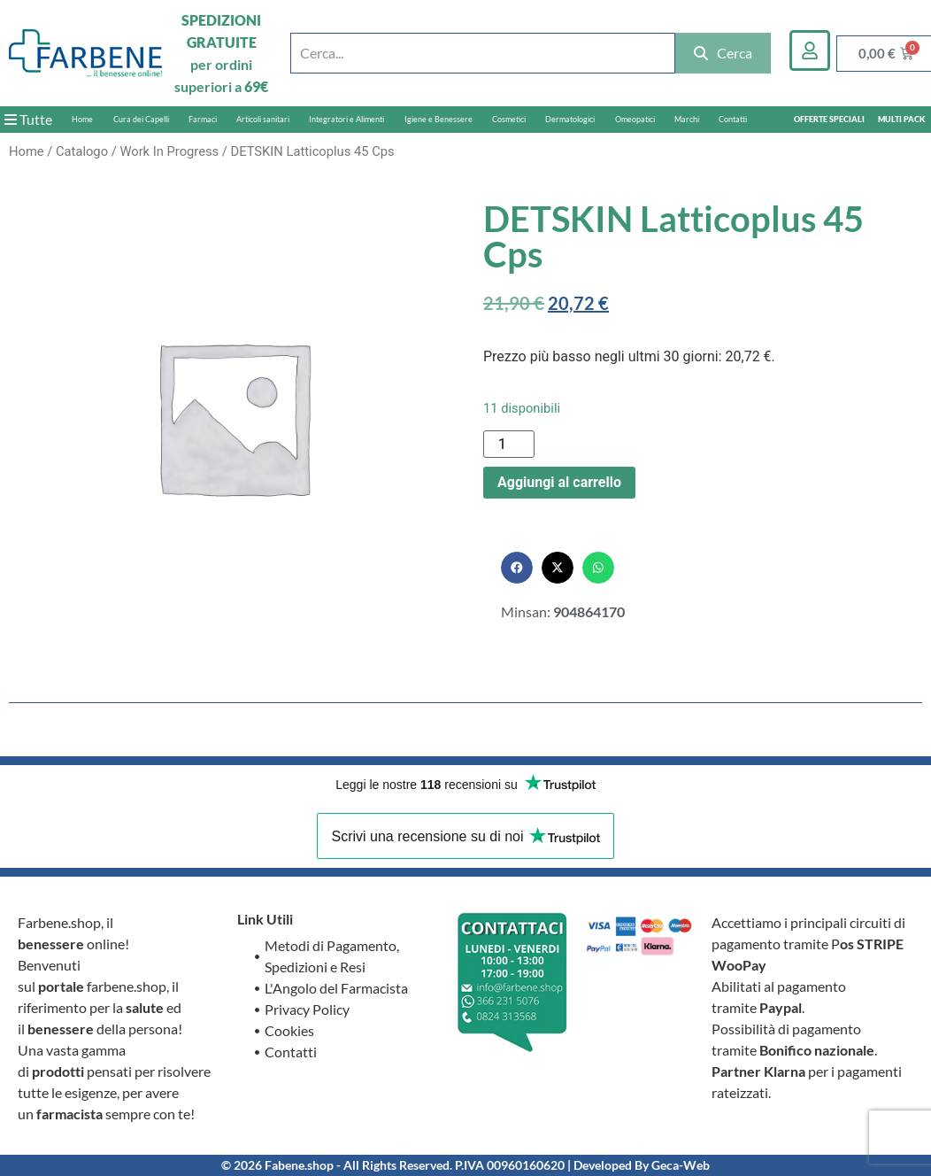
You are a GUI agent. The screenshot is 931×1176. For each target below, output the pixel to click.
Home (82, 119)
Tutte (28, 119)
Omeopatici (635, 119)
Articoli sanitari (262, 119)
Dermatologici (570, 119)
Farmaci (203, 119)
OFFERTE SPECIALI (829, 119)
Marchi (686, 119)
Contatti (733, 119)
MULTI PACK (901, 119)
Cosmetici (509, 119)
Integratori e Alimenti (346, 119)
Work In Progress (169, 151)
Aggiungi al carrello (559, 482)
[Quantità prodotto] (509, 444)
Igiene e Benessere (438, 119)
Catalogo (82, 151)
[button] (517, 568)
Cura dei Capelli (141, 119)
